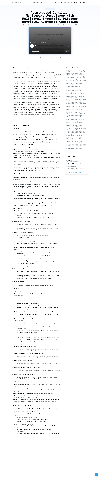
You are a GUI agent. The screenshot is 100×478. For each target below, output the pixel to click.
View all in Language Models (74, 172)
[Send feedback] (96, 474)
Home (12, 2)
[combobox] (67, 51)
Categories (18, 2)
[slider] (35, 45)
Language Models (25, 2)
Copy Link (54, 57)
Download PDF (44, 57)
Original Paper (65, 57)
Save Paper (34, 57)
